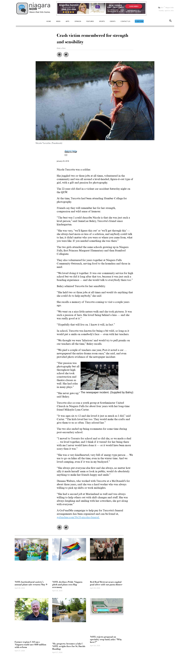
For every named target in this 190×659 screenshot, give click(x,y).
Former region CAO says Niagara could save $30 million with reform (30, 644)
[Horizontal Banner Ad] (101, 8)
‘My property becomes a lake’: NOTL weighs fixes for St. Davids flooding (68, 646)
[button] (170, 21)
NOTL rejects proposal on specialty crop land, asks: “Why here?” (106, 639)
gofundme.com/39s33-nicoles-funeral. (78, 517)
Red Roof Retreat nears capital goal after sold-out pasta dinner (106, 583)
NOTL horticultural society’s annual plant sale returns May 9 (31, 583)
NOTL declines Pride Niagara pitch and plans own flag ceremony (67, 584)
